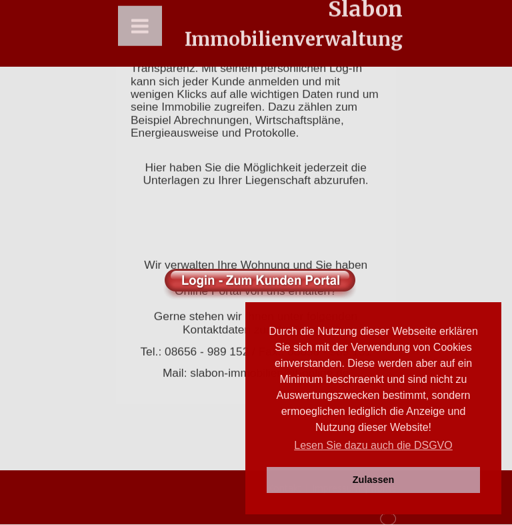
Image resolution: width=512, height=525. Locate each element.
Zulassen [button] (373, 479)
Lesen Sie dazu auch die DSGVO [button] (373, 445)
